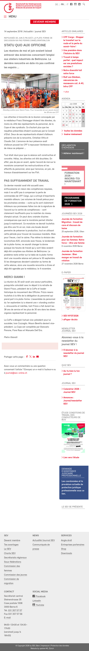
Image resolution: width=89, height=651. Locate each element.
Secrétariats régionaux (15, 557)
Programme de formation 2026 (73, 201)
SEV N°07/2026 (70, 316)
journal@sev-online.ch (16, 373)
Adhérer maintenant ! (73, 153)
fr (62, 4)
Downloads (66, 553)
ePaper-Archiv (70, 319)
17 (70, 118)
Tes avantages (11, 544)
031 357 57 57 (15, 610)
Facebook (41, 596)
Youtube (40, 605)
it (67, 4)
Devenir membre (44, 22)
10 (70, 114)
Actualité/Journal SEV (44, 540)
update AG (44, 648)
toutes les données (72, 131)
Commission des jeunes (15, 574)
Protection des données (60, 646)
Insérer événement (72, 134)
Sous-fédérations (12, 562)
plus (67, 92)
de (56, 4)
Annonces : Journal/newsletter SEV (72, 400)
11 (73, 114)
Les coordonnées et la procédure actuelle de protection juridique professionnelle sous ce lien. (73, 487)
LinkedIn (37, 600)
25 (73, 122)
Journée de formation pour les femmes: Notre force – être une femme (73, 240)
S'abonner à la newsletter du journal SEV (73, 353)
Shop (63, 549)
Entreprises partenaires (72, 544)
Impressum (45, 646)
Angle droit (66, 540)
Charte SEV (10, 553)
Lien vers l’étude (71, 457)
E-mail (7, 617)
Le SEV (7, 549)
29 (63, 125)
